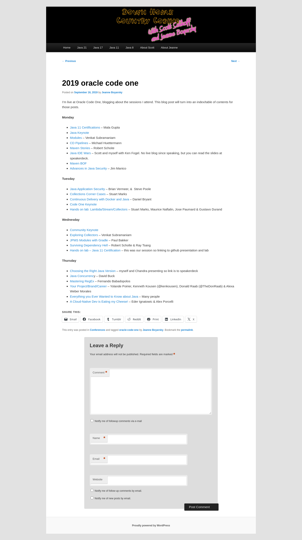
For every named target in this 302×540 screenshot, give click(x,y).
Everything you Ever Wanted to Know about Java (104, 296)
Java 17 (98, 47)
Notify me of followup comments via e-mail (118, 421)
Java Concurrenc (82, 276)
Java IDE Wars (80, 153)
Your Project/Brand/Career (88, 286)
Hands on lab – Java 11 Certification (95, 250)
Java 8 (130, 47)
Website (98, 479)
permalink (187, 329)
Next (235, 61)
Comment (100, 373)
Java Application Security (87, 189)
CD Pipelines (79, 143)
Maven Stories (80, 148)
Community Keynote (84, 230)
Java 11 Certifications (85, 127)
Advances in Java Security (88, 168)
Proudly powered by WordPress (151, 525)
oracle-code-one (129, 329)
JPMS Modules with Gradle (89, 240)
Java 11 (114, 47)
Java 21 (82, 47)
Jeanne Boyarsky (112, 92)
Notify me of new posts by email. (113, 498)
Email (99, 459)
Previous (69, 61)
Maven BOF (78, 163)
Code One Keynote (83, 204)
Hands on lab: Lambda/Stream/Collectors (99, 209)
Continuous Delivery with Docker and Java (99, 199)
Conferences (97, 329)
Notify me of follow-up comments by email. (118, 490)
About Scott (147, 47)
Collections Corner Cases (88, 194)
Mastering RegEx (82, 281)
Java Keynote (79, 132)
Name (99, 438)
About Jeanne (169, 47)
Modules (76, 137)
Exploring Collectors (84, 235)
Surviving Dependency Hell (89, 245)
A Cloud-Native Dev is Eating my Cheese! (99, 301)
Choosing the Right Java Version (93, 271)
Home (66, 47)
